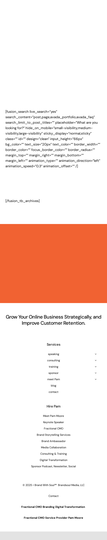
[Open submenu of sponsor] (95, 373)
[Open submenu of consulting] (95, 360)
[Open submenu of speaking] (95, 354)
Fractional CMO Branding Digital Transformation (53, 507)
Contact (53, 496)
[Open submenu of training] (95, 367)
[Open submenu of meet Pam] (95, 379)
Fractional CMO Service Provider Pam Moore (53, 518)
